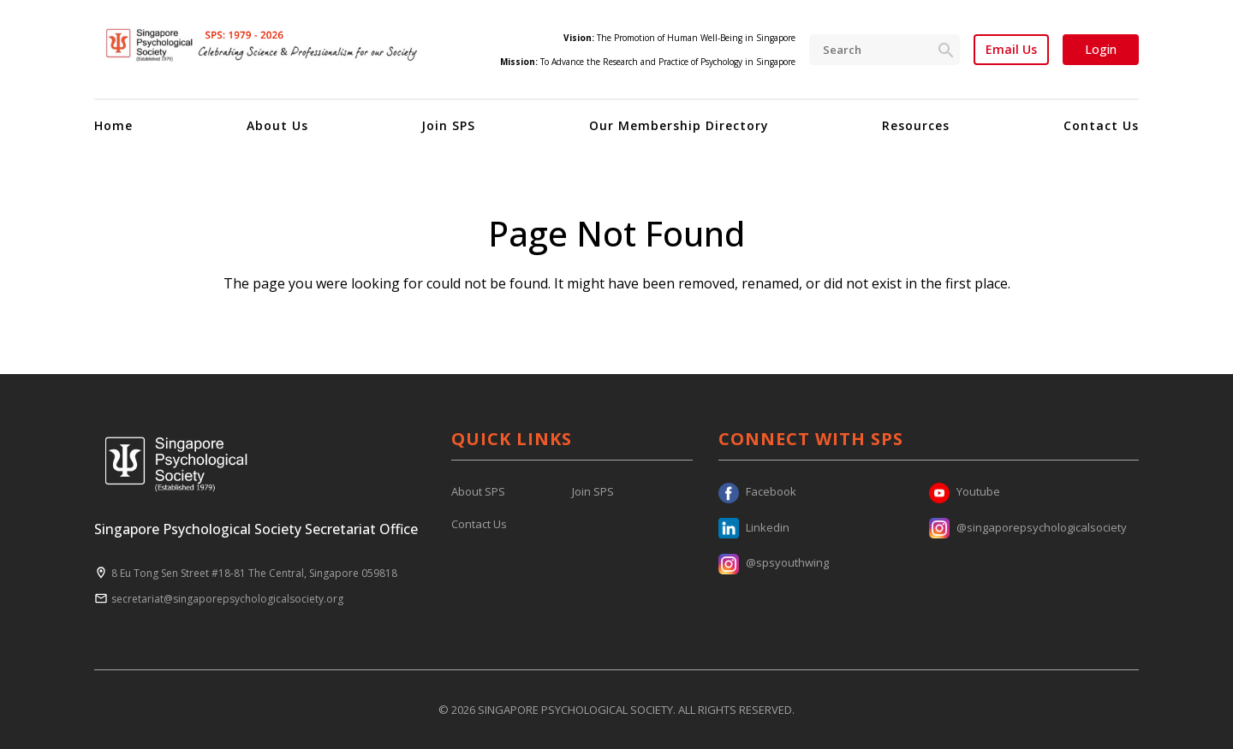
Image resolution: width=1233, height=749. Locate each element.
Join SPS (448, 125)
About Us (277, 125)
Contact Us (1101, 125)
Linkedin (753, 527)
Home (113, 125)
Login (1101, 49)
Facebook (757, 491)
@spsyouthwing (773, 562)
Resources (916, 125)
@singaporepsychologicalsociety (1028, 527)
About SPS (478, 491)
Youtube (964, 491)
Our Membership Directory (679, 125)
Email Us (1011, 50)
